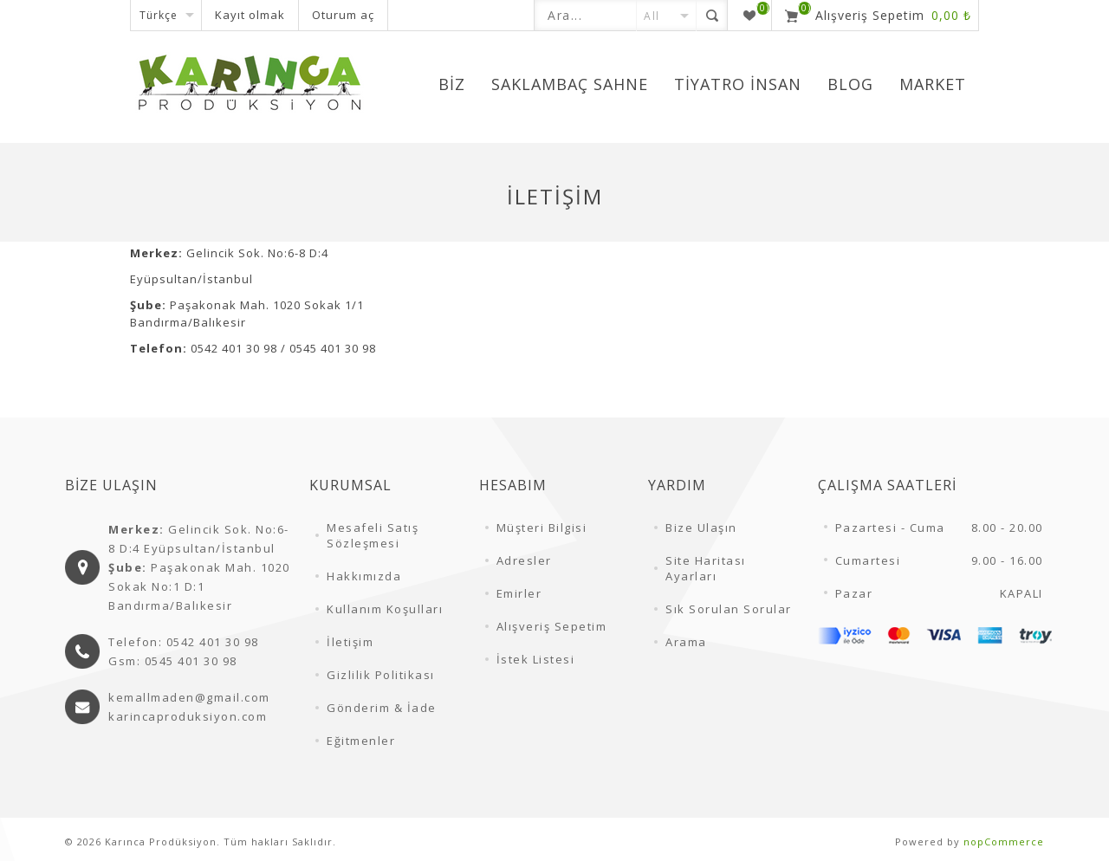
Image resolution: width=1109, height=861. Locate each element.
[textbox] (586, 15)
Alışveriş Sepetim (551, 626)
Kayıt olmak (250, 15)
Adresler (524, 560)
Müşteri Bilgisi (541, 527)
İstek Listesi (535, 659)
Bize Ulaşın (701, 527)
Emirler (519, 593)
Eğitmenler (361, 740)
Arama (686, 642)
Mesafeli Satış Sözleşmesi (372, 535)
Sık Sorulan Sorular (728, 609)
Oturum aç (343, 15)
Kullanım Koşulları (385, 609)
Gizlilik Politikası (381, 675)
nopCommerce (1003, 841)
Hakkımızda (364, 576)
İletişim (350, 642)
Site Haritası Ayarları (705, 568)
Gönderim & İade (382, 707)
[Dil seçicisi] (166, 15)
